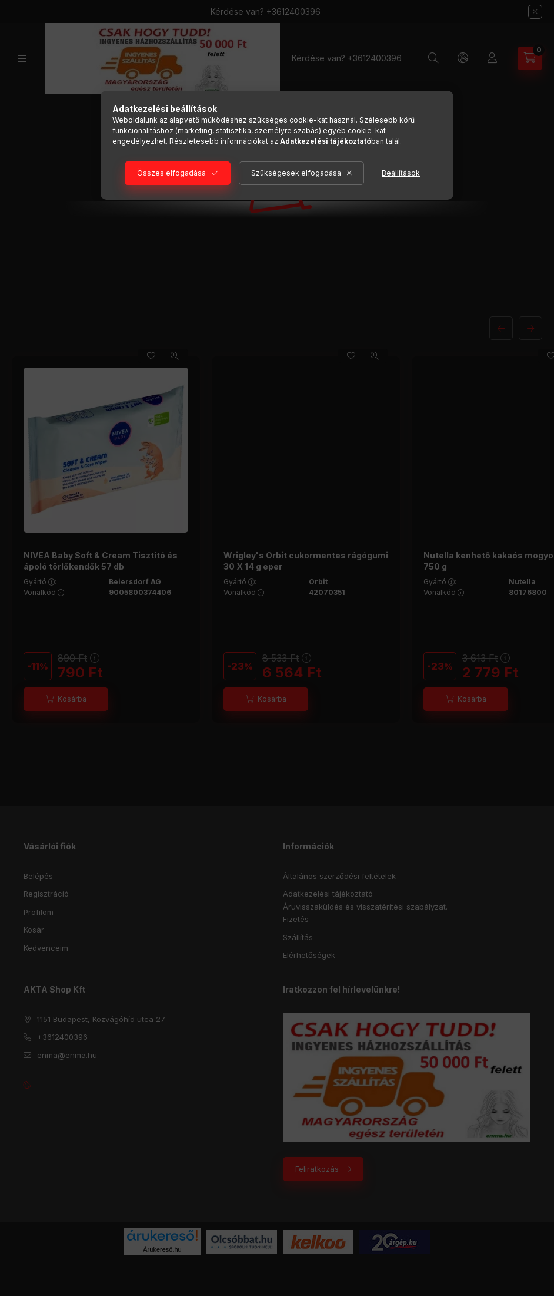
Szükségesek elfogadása (296, 172)
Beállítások (401, 172)
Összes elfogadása (171, 172)
